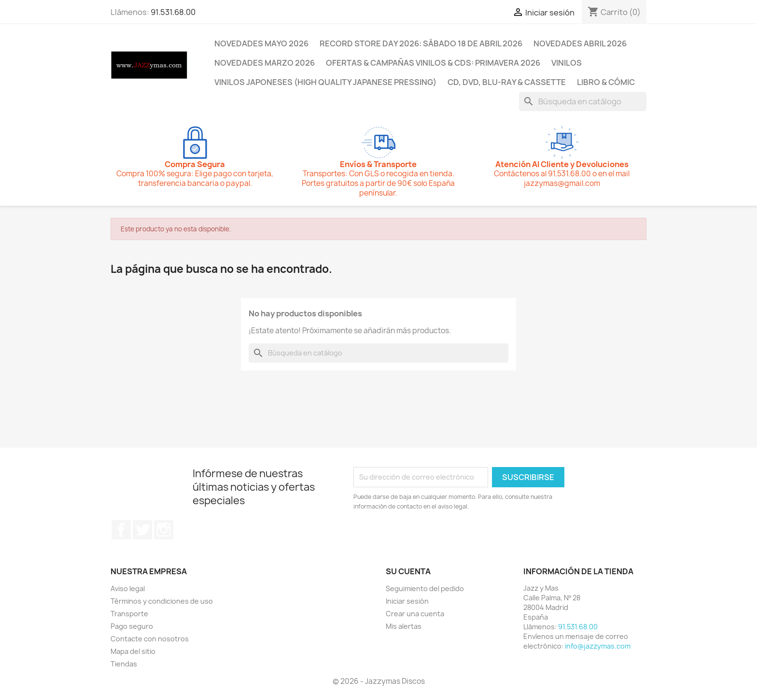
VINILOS (566, 62)
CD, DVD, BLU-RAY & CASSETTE (507, 82)
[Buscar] (582, 101)
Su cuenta (408, 571)
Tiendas (124, 663)
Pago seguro (132, 626)
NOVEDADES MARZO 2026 (264, 62)
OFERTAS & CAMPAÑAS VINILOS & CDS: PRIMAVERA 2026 (433, 62)
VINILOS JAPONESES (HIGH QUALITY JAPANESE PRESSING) (325, 82)
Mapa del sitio (133, 651)
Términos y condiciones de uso (162, 601)
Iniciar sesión (407, 601)
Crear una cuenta (415, 613)
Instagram (163, 529)
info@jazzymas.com (598, 646)
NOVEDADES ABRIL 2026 (580, 43)
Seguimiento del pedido (425, 588)
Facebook (121, 529)
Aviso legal (128, 588)
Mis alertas (403, 626)
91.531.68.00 (173, 12)
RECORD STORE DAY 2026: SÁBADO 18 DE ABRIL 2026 (421, 43)
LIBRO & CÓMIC (606, 82)
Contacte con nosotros (150, 638)
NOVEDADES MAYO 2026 (261, 43)
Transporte (129, 613)
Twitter (142, 529)
